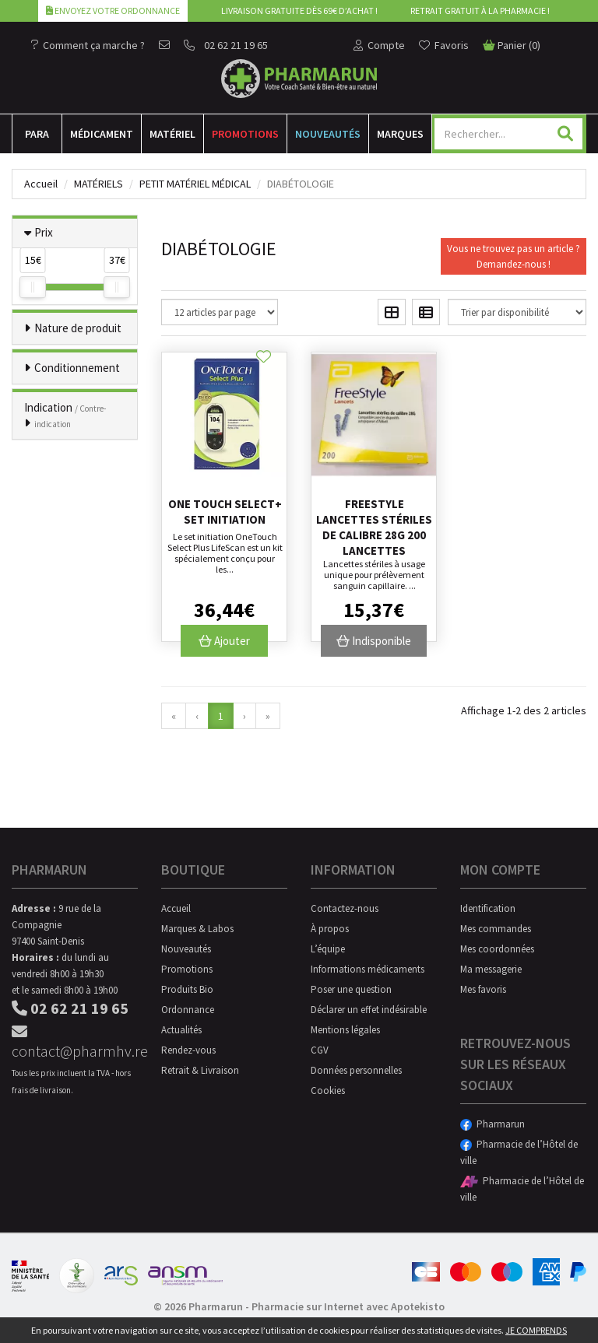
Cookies (328, 1090)
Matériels (98, 184)
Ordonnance (187, 1009)
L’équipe (328, 949)
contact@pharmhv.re (75, 1042)
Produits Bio (187, 989)
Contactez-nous (344, 908)
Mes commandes (495, 928)
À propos (330, 928)
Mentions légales (345, 1029)
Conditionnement (77, 367)
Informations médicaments (367, 969)
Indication (65, 415)
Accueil (41, 184)
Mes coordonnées (497, 949)
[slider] (32, 287)
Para (37, 134)
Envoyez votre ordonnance (113, 10)
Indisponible (373, 640)
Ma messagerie (491, 969)
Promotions (245, 134)
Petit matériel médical (195, 184)
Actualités (181, 1029)
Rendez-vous (188, 1050)
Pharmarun (492, 1124)
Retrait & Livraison (200, 1070)
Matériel (172, 134)
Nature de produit (77, 328)
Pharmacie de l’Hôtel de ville (519, 1152)
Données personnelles (356, 1070)
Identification (487, 908)
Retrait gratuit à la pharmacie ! (480, 10)
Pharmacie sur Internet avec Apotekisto (348, 1306)
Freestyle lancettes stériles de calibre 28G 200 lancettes (374, 527)
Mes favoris (483, 989)
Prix (43, 232)
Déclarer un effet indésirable (369, 1009)
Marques (400, 134)
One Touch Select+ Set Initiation (225, 511)
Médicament (101, 134)
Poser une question (351, 989)
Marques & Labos (197, 928)
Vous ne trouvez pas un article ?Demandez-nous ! (513, 256)
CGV (320, 1050)
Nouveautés (328, 134)
